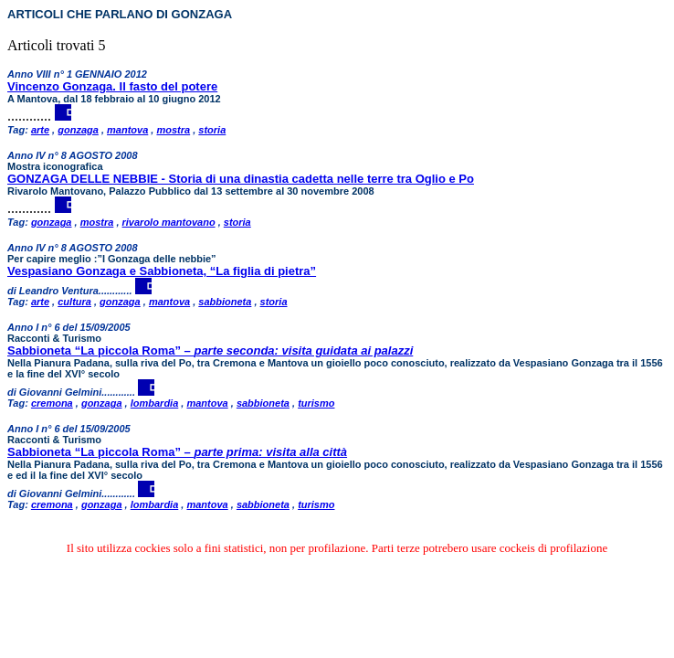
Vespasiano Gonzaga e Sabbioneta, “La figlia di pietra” (161, 271)
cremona (52, 403)
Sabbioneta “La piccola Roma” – (210, 350)
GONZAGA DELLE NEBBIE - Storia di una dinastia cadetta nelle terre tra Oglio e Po (240, 179)
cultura (74, 301)
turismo (316, 403)
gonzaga (78, 129)
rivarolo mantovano (169, 222)
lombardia (155, 403)
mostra (173, 129)
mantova (127, 129)
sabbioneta (224, 301)
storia (212, 129)
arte (40, 129)
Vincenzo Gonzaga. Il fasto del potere (112, 86)
